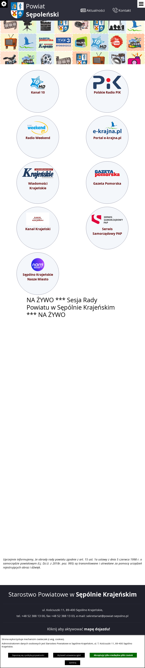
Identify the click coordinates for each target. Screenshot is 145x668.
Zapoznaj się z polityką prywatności (28, 655)
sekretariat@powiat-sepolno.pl (107, 616)
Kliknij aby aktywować (78, 629)
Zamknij (72, 662)
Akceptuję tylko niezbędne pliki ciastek (113, 655)
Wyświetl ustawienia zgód (69, 655)
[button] (93, 10)
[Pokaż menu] (141, 4)
